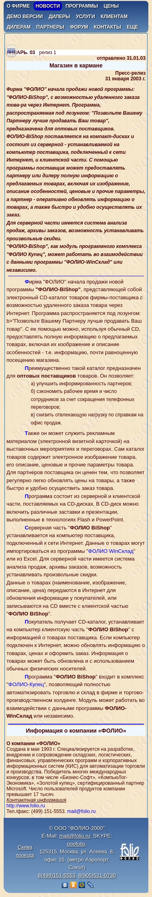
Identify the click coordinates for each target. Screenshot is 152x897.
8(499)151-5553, (57, 875)
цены (111, 6)
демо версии (24, 16)
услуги (85, 16)
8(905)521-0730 (97, 875)
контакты (107, 27)
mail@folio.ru (81, 811)
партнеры (50, 27)
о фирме (18, 6)
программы (82, 6)
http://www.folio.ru (25, 806)
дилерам (18, 27)
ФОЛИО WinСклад (110, 551)
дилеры (59, 16)
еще (132, 27)
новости (48, 6)
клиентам (114, 16)
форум (79, 27)
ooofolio (76, 844)
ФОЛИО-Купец (26, 684)
